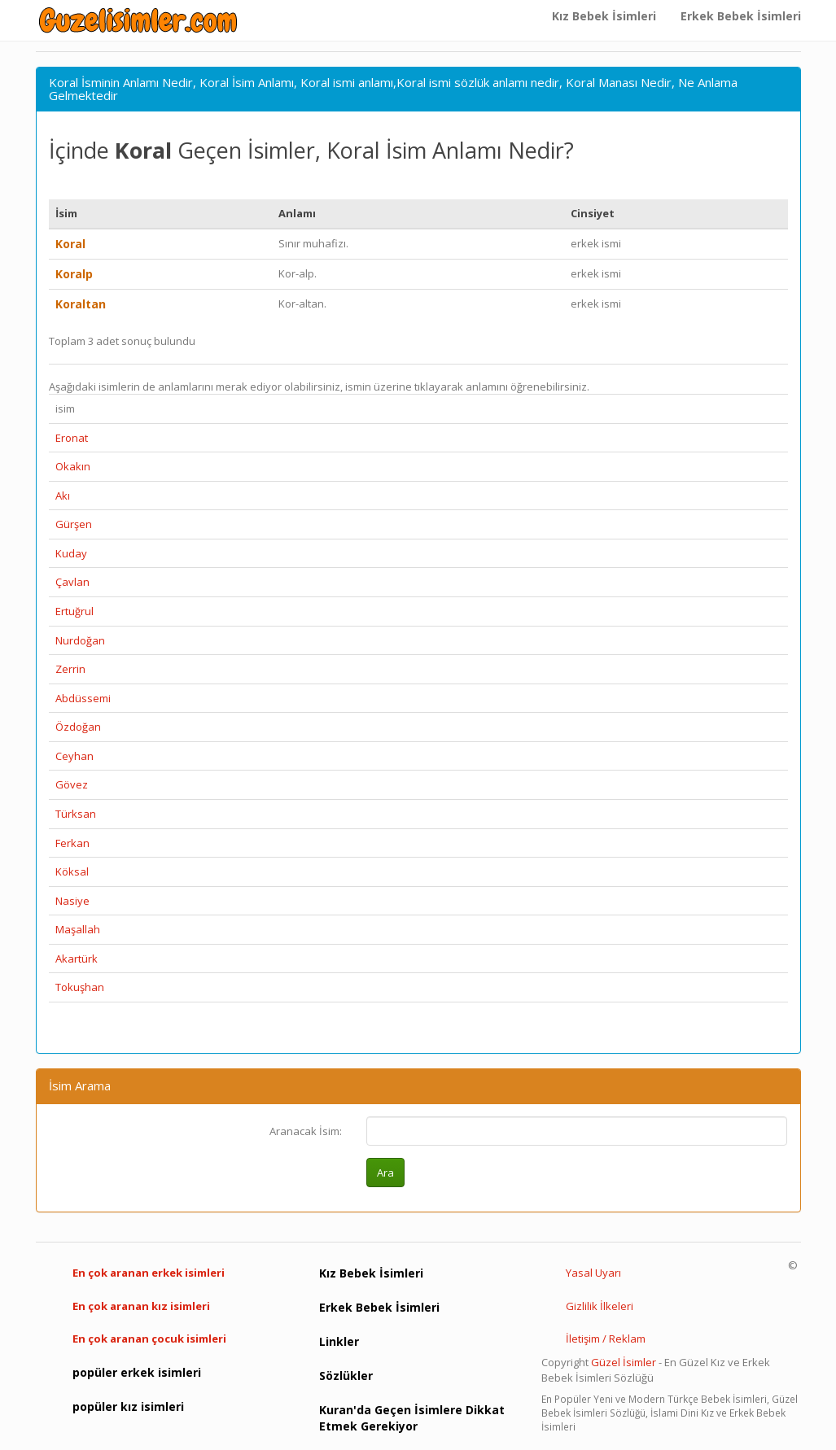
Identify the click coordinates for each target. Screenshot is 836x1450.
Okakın (72, 466)
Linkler (339, 1341)
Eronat (71, 437)
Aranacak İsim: (305, 1131)
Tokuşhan (79, 987)
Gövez (71, 784)
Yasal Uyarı (593, 1272)
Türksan (75, 813)
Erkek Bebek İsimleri (741, 16)
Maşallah (77, 929)
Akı (62, 495)
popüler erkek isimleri (136, 1372)
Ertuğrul (74, 611)
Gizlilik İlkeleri (599, 1306)
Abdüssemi (83, 698)
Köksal (72, 871)
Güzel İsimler (623, 1362)
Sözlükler (346, 1375)
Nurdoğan (80, 640)
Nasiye (72, 900)
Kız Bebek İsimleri (604, 16)
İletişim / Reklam (606, 1338)
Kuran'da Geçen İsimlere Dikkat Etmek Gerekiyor (412, 1418)
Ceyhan (74, 756)
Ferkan (72, 843)
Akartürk (76, 958)
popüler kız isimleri (128, 1406)
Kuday (71, 553)
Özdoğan (78, 726)
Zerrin (70, 669)
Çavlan (72, 581)
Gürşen (73, 524)
